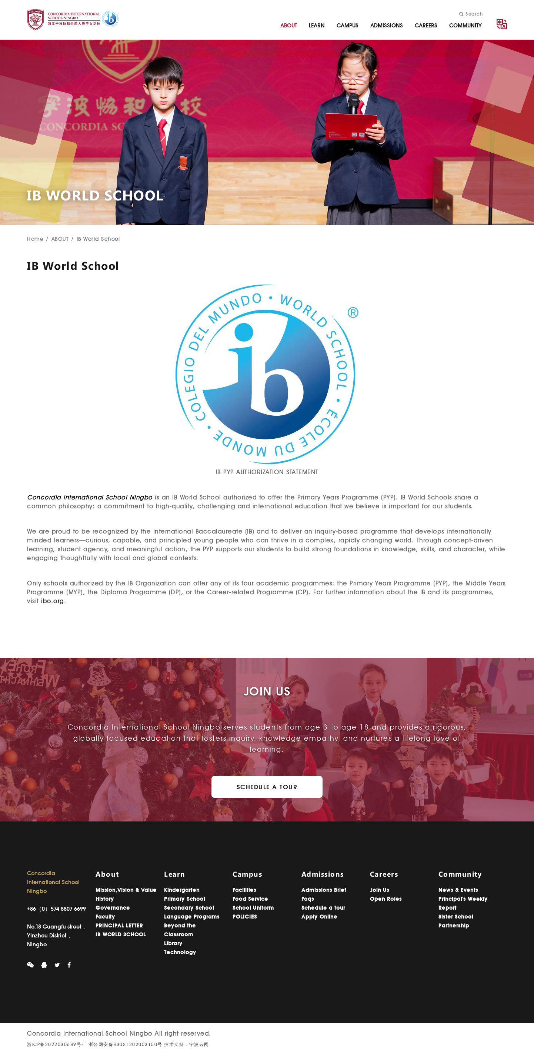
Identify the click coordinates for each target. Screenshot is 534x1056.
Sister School (455, 916)
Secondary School (189, 907)
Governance (113, 907)
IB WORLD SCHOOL (121, 934)
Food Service (250, 899)
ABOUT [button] (288, 25)
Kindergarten (182, 890)
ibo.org (52, 601)
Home (35, 239)
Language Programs (192, 916)
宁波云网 (199, 1044)
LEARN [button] (317, 25)
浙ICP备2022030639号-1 (57, 1044)
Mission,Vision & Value (126, 890)
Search (471, 14)
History (105, 899)
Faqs (307, 899)
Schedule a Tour (267, 787)
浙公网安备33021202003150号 (126, 1044)
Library (173, 943)
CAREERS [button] (426, 25)
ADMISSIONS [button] (386, 25)
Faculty (105, 916)
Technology (180, 952)
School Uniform (253, 907)
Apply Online (319, 916)
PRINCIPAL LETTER (119, 925)
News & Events (458, 890)
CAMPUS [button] (347, 25)
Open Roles (386, 899)
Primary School (184, 899)
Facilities (244, 890)
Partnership (453, 925)
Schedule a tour (323, 907)
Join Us (379, 890)
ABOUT (60, 239)
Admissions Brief (323, 890)
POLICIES (245, 916)
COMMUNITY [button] (465, 25)
